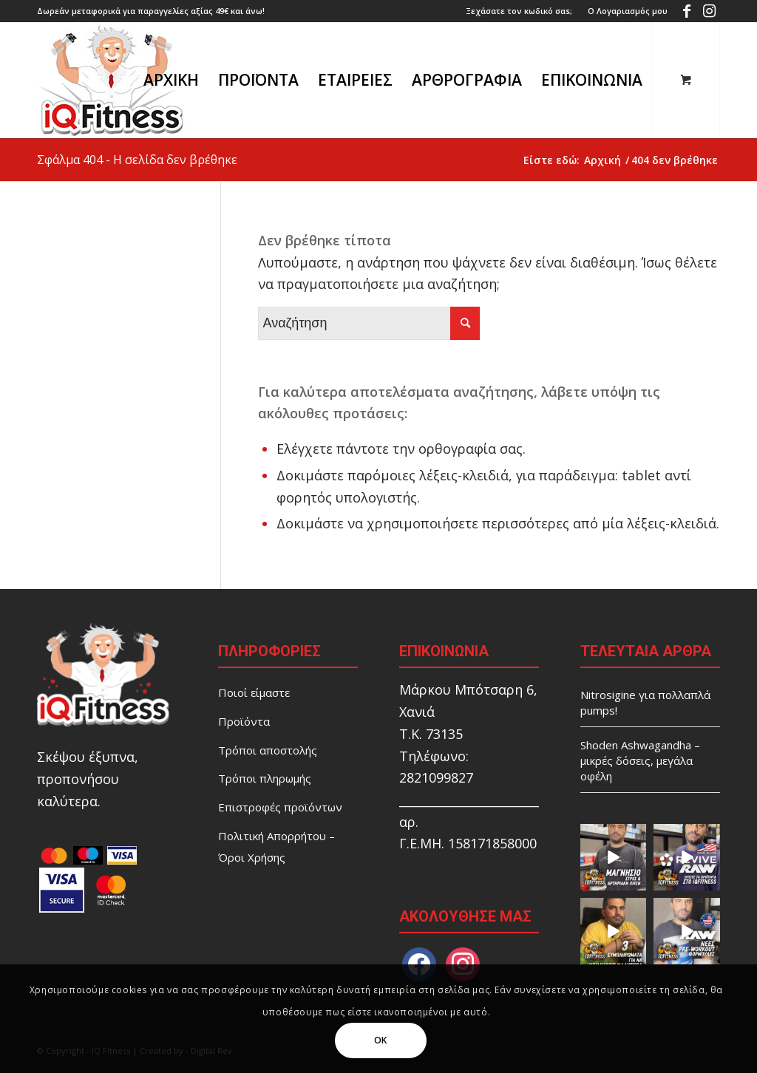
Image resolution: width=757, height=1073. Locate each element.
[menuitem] (519, 11)
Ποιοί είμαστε (254, 692)
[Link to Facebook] (686, 11)
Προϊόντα (244, 721)
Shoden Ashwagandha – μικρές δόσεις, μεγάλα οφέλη (640, 760)
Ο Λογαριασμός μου (628, 10)
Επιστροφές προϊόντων (280, 807)
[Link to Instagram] (709, 11)
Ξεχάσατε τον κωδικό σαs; (519, 10)
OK (380, 1040)
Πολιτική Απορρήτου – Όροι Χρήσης (276, 846)
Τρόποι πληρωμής (264, 778)
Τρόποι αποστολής (267, 750)
